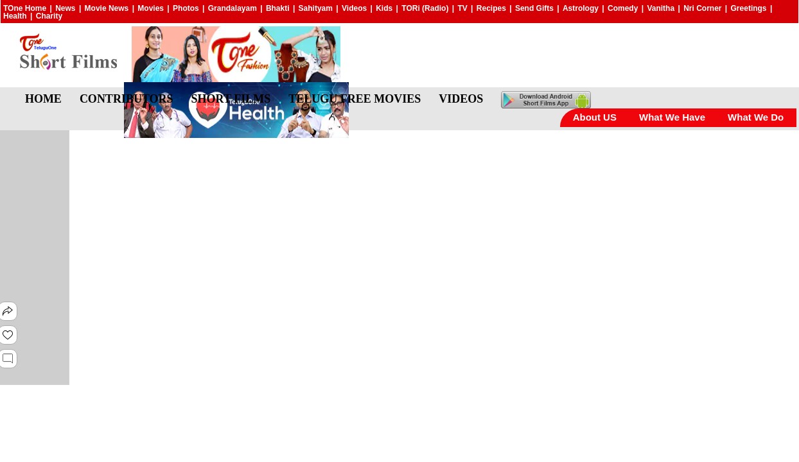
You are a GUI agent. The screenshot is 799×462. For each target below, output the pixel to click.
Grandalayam (232, 8)
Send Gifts (534, 8)
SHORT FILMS (231, 98)
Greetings (749, 8)
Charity (49, 16)
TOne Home (24, 8)
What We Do (756, 117)
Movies (150, 8)
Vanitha (660, 8)
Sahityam (316, 8)
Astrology (581, 8)
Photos (186, 8)
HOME (43, 98)
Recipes (491, 8)
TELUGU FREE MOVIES (354, 98)
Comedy (623, 8)
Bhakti (278, 8)
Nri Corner (702, 8)
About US (595, 117)
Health (15, 16)
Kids (384, 8)
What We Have (672, 117)
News (65, 8)
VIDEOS (461, 98)
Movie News (107, 8)
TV (462, 8)
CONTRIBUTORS (126, 98)
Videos (354, 8)
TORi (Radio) (424, 8)
